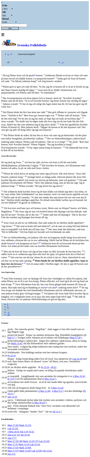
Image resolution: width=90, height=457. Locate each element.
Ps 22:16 (45, 367)
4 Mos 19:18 (79, 376)
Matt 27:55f (13, 447)
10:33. (31, 431)
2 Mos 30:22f (39, 402)
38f (20, 441)
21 (8, 314)
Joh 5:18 (24, 431)
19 (8, 309)
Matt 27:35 (12, 444)
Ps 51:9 (10, 379)
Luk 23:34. (35, 444)
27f (36, 441)
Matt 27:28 (75, 337)
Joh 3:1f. (11, 454)
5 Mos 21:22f (57, 388)
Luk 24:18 (77, 359)
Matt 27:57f (13, 451)
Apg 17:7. (12, 438)
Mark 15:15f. (25, 425)
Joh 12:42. (47, 451)
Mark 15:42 (16, 343)
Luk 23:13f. (13, 428)
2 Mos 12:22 (49, 379)
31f (18, 435)
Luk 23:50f (37, 451)
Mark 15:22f (29, 441)
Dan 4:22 (11, 435)
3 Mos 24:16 (13, 431)
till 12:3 (56, 411)
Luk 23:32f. (44, 441)
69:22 (53, 367)
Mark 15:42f (25, 451)
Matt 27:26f (13, 425)
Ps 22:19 (11, 355)
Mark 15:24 (23, 444)
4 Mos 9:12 (57, 391)
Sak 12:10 (12, 397)
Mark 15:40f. (25, 447)
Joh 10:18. (25, 435)
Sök (10, 28)
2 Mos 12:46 (44, 391)
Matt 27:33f (13, 441)
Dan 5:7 (11, 337)
